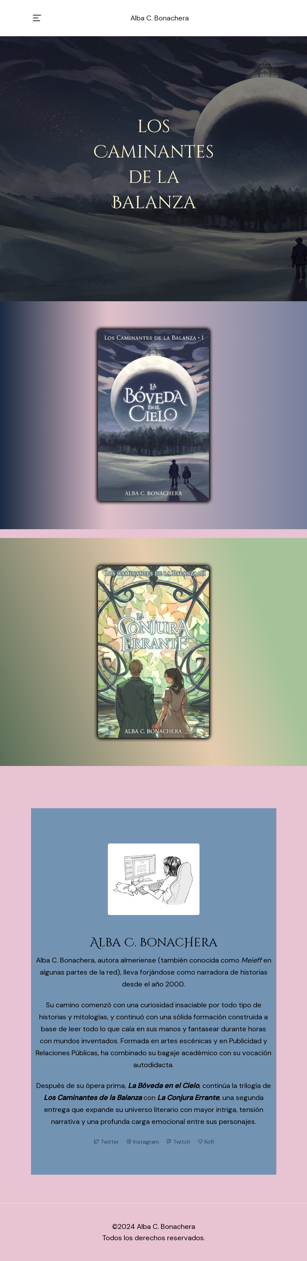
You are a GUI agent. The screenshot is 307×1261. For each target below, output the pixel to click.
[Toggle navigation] (37, 18)
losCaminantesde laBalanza (153, 165)
